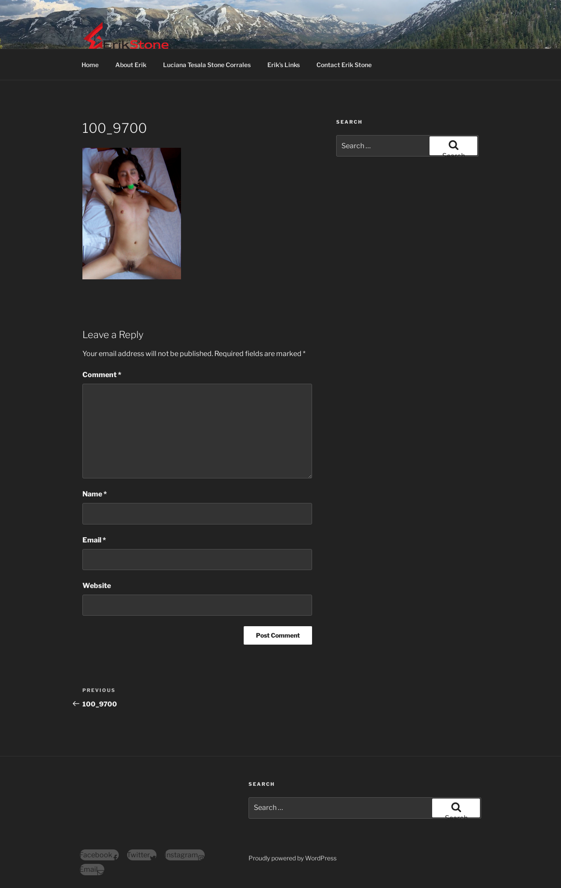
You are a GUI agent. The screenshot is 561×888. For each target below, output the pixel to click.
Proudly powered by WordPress (293, 858)
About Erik (130, 64)
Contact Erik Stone (344, 64)
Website (96, 585)
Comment (101, 375)
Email (94, 540)
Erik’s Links (283, 64)
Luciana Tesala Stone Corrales (207, 64)
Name (94, 494)
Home (90, 64)
